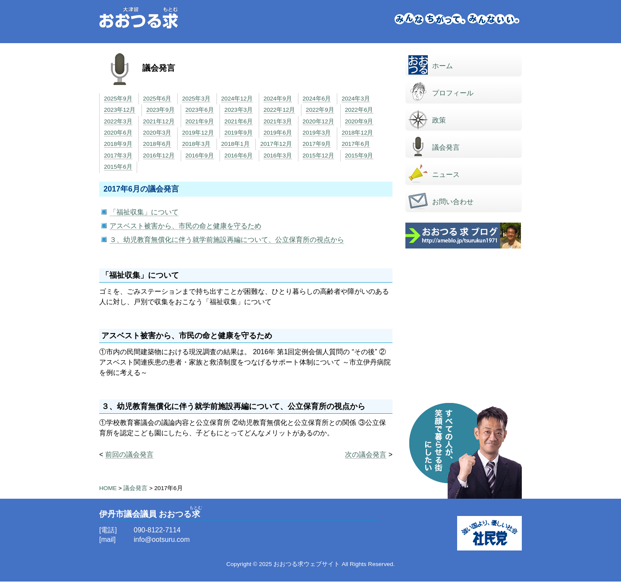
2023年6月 (199, 110)
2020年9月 (359, 121)
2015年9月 (359, 155)
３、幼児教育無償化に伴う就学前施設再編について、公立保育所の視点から (227, 239)
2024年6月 (317, 98)
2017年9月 (317, 144)
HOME (108, 488)
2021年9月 (199, 121)
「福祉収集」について (144, 212)
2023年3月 (238, 110)
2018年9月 (118, 144)
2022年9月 (320, 110)
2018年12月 (357, 132)
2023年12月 (119, 110)
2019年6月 (277, 132)
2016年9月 (199, 155)
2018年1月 (235, 144)
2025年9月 (118, 98)
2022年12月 (279, 110)
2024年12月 (237, 98)
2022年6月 (359, 110)
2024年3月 (356, 98)
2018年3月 (196, 144)
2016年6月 (238, 155)
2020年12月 (318, 121)
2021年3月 (277, 121)
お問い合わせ (453, 201)
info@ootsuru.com (162, 539)
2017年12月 (276, 144)
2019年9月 (238, 132)
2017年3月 (118, 155)
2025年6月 (157, 98)
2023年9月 (160, 110)
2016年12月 (159, 155)
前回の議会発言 (129, 454)
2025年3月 (196, 98)
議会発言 (446, 147)
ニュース (446, 174)
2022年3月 (118, 121)
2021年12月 (159, 121)
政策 (439, 120)
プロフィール (453, 93)
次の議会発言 (365, 454)
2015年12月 (318, 155)
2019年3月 (317, 132)
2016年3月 (277, 155)
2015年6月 (118, 167)
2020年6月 (118, 132)
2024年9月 (277, 98)
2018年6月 (157, 144)
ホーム (442, 65)
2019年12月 (197, 132)
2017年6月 (356, 144)
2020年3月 (157, 132)
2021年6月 (238, 121)
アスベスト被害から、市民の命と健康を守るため (185, 226)
